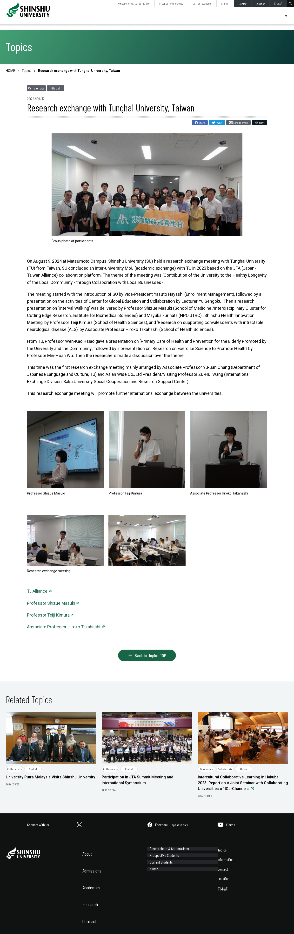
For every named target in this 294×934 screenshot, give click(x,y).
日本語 (278, 3)
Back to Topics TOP (147, 655)
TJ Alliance (37, 591)
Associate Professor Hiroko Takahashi (64, 626)
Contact (243, 3)
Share (202, 122)
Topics (222, 850)
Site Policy (12, 924)
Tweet (219, 122)
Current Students (202, 3)
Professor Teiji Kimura (49, 615)
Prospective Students (171, 3)
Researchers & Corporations (133, 3)
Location (260, 3)
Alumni (225, 3)
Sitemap (38, 924)
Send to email (241, 122)
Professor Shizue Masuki (51, 603)
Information (226, 859)
